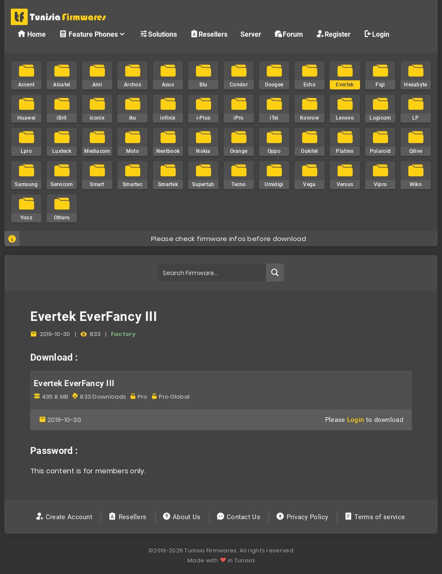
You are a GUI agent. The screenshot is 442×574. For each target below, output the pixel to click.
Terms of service (375, 517)
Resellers (208, 33)
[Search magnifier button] (275, 272)
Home (31, 33)
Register (333, 33)
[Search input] (212, 272)
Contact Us (239, 517)
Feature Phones (92, 33)
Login (376, 33)
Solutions (158, 33)
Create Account (65, 517)
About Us (182, 517)
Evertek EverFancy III (74, 383)
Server (250, 34)
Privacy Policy (303, 517)
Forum (288, 33)
